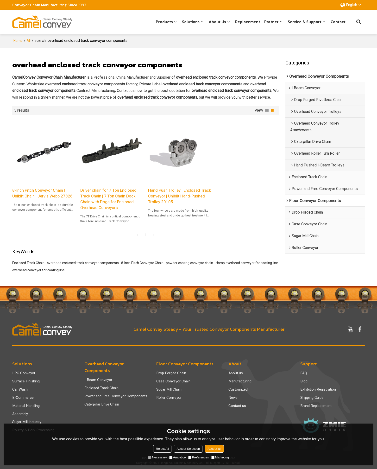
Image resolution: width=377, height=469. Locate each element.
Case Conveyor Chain (173, 381)
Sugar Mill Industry (26, 422)
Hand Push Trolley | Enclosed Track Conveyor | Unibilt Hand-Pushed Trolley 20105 (179, 196)
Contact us (237, 406)
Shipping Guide (311, 397)
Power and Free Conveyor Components (115, 396)
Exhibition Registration (318, 389)
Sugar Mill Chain (169, 389)
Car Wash (20, 389)
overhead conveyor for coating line (38, 270)
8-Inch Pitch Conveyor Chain (142, 263)
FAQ (303, 373)
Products (164, 22)
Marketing (220, 457)
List (267, 110)
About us (217, 22)
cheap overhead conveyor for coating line (246, 263)
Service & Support (304, 22)
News (233, 397)
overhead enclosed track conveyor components (83, 263)
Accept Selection (188, 448)
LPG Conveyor (23, 373)
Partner (271, 22)
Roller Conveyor (169, 397)
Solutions (191, 22)
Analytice (177, 457)
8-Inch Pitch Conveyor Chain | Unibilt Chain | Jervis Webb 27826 (42, 193)
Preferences (198, 457)
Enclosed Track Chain (28, 263)
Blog (304, 381)
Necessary (157, 457)
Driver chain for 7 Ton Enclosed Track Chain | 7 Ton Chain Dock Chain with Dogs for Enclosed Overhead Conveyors (108, 199)
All (29, 41)
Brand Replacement (316, 406)
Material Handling (26, 406)
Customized (238, 389)
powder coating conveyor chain (189, 263)
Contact (338, 22)
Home (18, 41)
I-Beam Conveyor (98, 380)
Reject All (162, 448)
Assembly (20, 414)
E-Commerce (23, 397)
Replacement (247, 22)
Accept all (214, 448)
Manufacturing (239, 381)
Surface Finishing (26, 381)
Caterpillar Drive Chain (101, 404)
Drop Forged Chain (171, 373)
